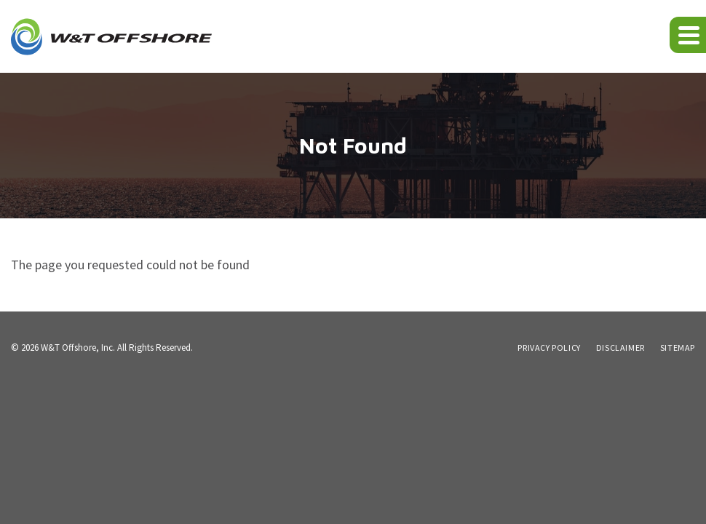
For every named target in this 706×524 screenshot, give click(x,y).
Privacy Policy (548, 348)
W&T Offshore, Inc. (78, 347)
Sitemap (677, 348)
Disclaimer (620, 348)
